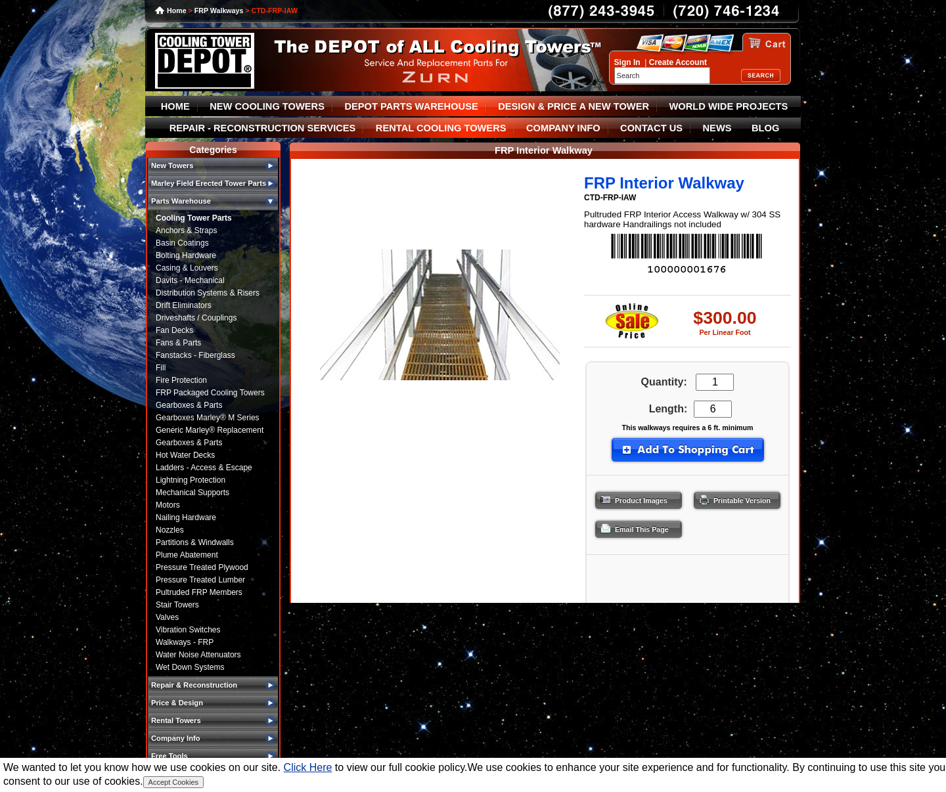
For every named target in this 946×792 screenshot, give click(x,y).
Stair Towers (177, 604)
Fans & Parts (178, 342)
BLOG (765, 128)
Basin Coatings (182, 243)
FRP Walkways (219, 10)
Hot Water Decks (185, 455)
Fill (161, 367)
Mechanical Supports (192, 492)
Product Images (630, 497)
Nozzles (170, 530)
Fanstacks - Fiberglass (195, 355)
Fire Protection (181, 380)
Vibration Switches (188, 629)
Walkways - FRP (185, 642)
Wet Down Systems (190, 667)
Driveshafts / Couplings (196, 317)
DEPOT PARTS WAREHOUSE (411, 106)
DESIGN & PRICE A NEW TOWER (573, 106)
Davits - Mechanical (190, 280)
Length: (665, 408)
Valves (167, 617)
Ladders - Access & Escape (204, 467)
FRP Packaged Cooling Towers (210, 392)
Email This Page (631, 526)
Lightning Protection (190, 480)
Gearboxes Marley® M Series (207, 417)
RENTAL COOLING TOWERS (441, 128)
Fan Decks (174, 330)
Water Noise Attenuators (198, 654)
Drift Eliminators (184, 305)
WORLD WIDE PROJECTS (728, 106)
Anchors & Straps (186, 230)
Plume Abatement (187, 555)
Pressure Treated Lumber (200, 579)
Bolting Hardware (186, 255)
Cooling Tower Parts (194, 218)
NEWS (717, 128)
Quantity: (664, 381)
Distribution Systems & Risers (207, 292)
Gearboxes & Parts (189, 405)
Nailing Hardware (186, 517)
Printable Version (731, 497)
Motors (168, 505)
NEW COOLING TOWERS (267, 106)
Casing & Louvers (187, 268)
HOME (175, 106)
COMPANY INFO (563, 128)
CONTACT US (651, 128)
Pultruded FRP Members (199, 592)
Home (177, 10)
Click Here (308, 767)
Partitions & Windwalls (195, 542)
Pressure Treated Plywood (202, 567)
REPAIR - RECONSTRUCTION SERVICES (262, 128)
